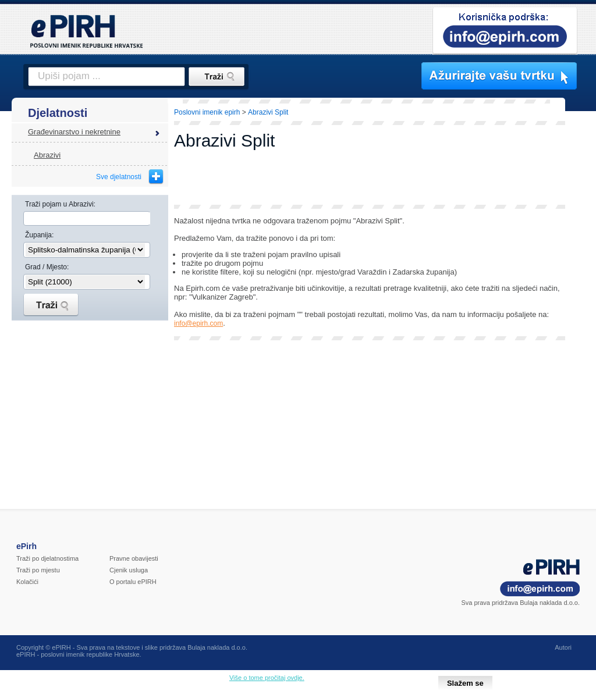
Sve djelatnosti (118, 177)
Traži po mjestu (38, 570)
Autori (563, 647)
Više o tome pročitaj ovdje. (266, 677)
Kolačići (27, 581)
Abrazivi (47, 155)
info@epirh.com (198, 323)
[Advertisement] (369, 178)
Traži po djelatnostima (47, 558)
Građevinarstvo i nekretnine (74, 131)
